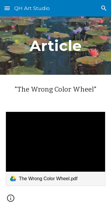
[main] (56, 45)
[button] (7, 8)
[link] (56, 149)
